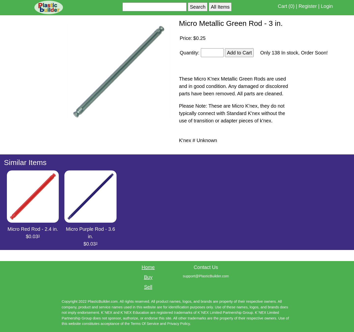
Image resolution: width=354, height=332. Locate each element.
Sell (148, 287)
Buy (148, 277)
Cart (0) (286, 6)
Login (327, 6)
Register (307, 6)
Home (148, 267)
